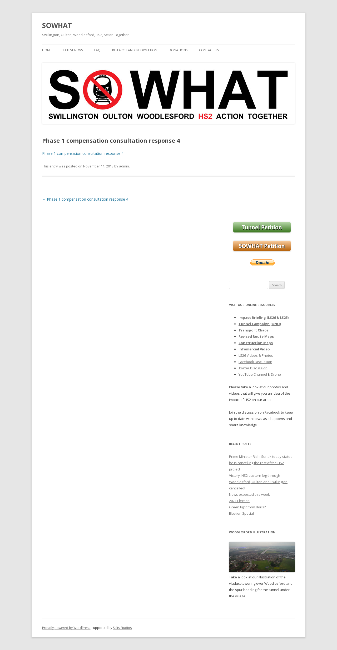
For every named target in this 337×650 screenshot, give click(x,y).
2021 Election (239, 500)
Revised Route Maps (256, 336)
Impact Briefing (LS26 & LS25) (264, 317)
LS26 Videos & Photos (256, 355)
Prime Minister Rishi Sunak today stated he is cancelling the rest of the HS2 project (261, 463)
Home (46, 50)
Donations (178, 50)
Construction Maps (256, 342)
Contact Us (209, 50)
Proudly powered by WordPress (66, 628)
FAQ (97, 50)
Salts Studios (122, 628)
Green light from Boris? (247, 507)
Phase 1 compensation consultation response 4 (82, 153)
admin (124, 166)
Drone (276, 374)
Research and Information (134, 50)
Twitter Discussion (253, 368)
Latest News (73, 50)
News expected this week (249, 494)
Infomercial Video (254, 349)
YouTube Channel (253, 374)
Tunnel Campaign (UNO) (260, 323)
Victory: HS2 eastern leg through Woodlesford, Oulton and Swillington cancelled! (258, 481)
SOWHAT (57, 25)
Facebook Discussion (255, 361)
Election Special (241, 513)
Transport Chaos (254, 330)
